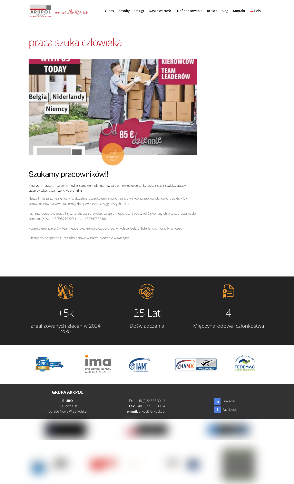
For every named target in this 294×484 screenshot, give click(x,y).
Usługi (139, 11)
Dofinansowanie (189, 11)
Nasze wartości (160, 11)
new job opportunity (133, 186)
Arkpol (34, 186)
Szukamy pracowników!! (68, 174)
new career (112, 186)
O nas (109, 11)
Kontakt (239, 11)
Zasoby (124, 11)
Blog (225, 11)
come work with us (91, 186)
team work (57, 191)
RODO (212, 11)
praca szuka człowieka (161, 186)
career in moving (67, 186)
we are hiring (74, 191)
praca (48, 186)
